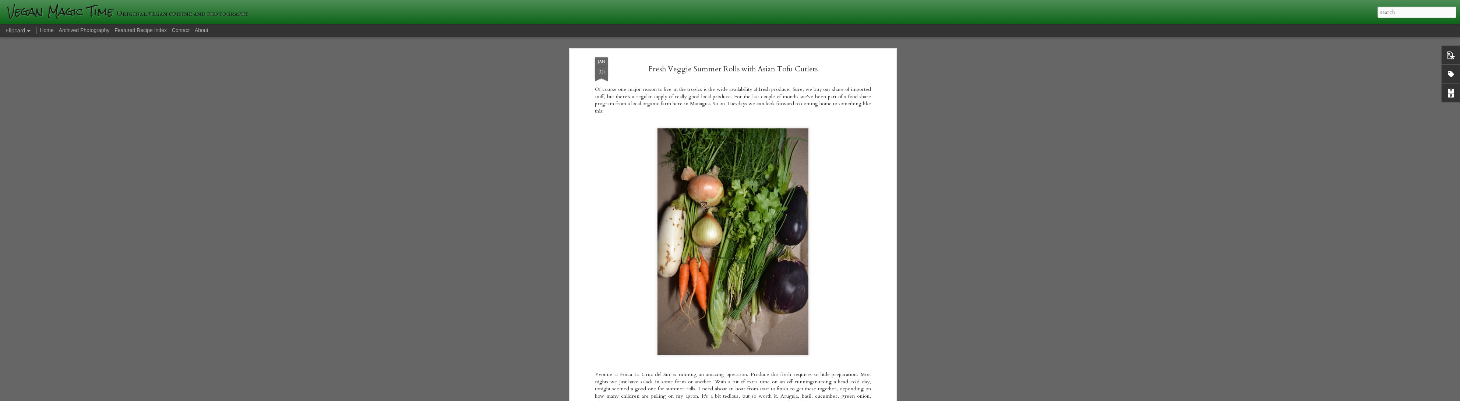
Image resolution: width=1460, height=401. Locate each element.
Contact (181, 30)
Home (46, 30)
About (201, 30)
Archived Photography (84, 30)
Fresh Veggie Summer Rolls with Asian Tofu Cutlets (733, 69)
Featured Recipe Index (140, 30)
